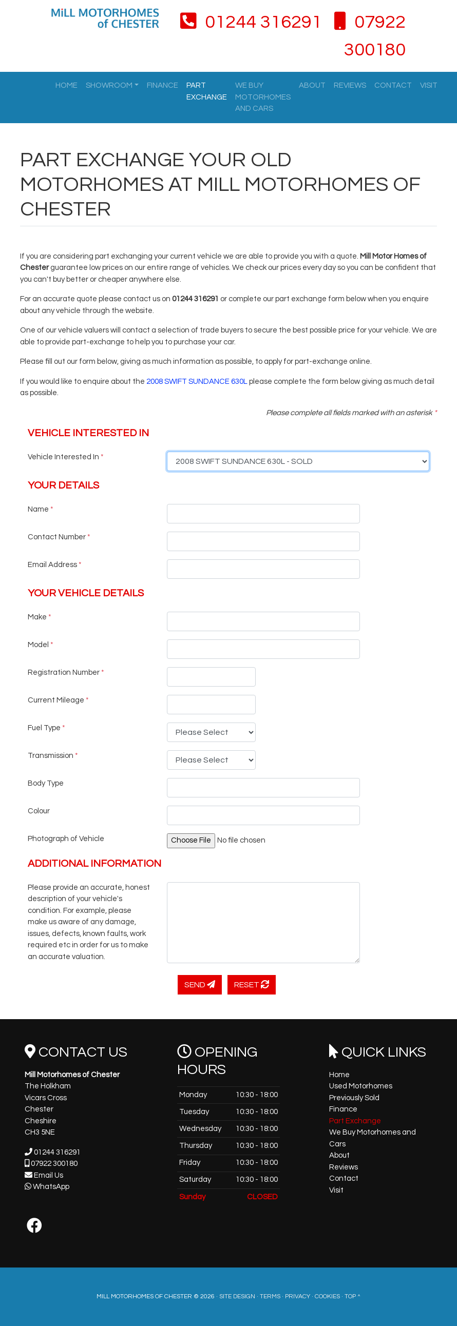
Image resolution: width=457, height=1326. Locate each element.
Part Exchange (206, 91)
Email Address (55, 565)
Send (199, 984)
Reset (251, 984)
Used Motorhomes (360, 1086)
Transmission (53, 755)
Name (40, 509)
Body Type (46, 783)
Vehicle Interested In (66, 457)
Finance (162, 85)
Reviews (350, 85)
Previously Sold (354, 1098)
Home (66, 85)
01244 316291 (251, 22)
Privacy (297, 1296)
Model (40, 645)
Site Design (237, 1296)
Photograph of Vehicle (66, 839)
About (312, 85)
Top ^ (352, 1296)
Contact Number (59, 537)
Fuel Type (46, 728)
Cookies (327, 1296)
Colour (39, 811)
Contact (393, 85)
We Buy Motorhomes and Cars (263, 97)
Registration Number (66, 672)
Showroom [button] (109, 85)
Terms (270, 1296)
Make (39, 617)
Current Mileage (58, 700)
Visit (428, 85)
